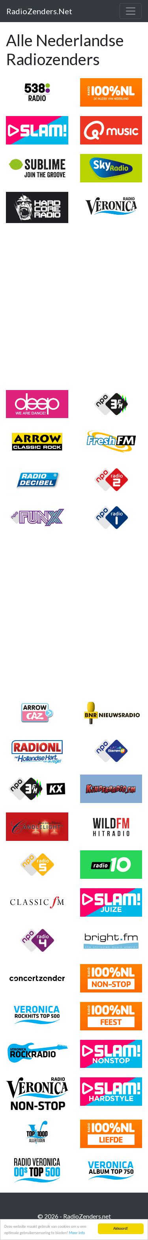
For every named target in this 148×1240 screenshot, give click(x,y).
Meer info (77, 1233)
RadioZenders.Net (39, 11)
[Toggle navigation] (131, 11)
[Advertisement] (74, 307)
